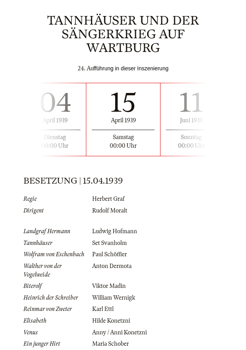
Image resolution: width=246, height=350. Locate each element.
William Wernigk (113, 298)
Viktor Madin (109, 286)
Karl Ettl (103, 309)
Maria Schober (110, 344)
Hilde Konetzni (111, 321)
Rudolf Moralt (109, 210)
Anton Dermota (112, 266)
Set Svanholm (109, 243)
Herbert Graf (108, 199)
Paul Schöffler (109, 254)
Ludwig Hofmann (114, 231)
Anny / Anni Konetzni (119, 332)
